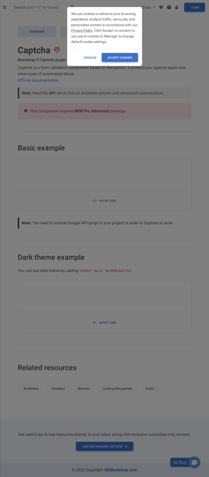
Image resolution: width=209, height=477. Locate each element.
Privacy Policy (81, 30)
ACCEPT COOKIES (120, 57)
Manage (90, 57)
